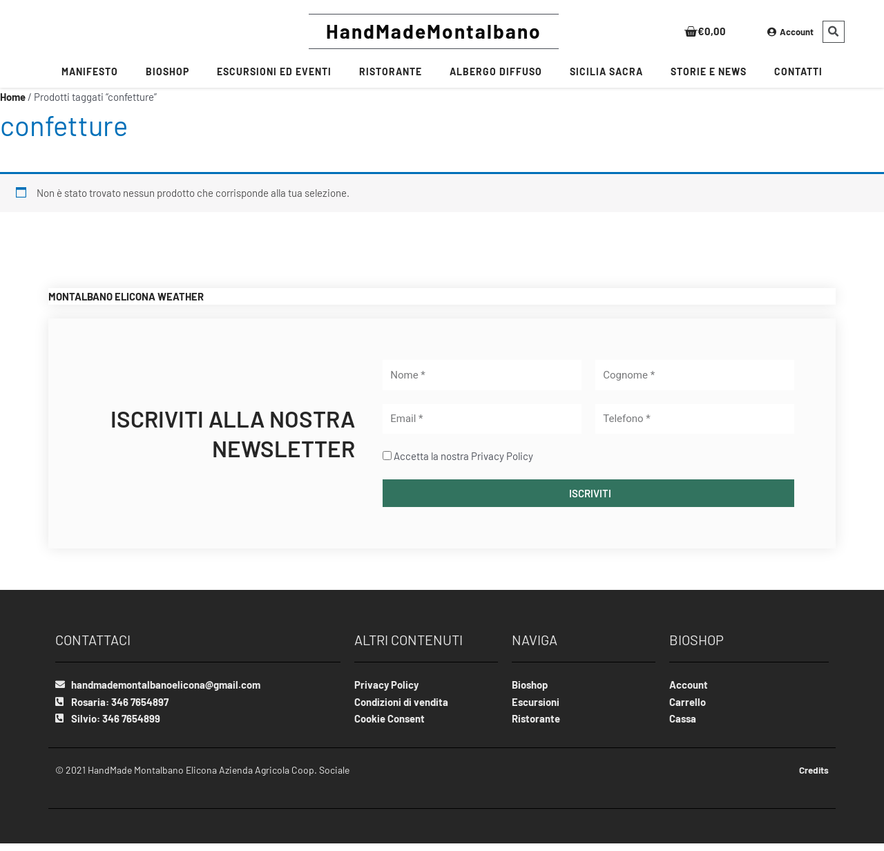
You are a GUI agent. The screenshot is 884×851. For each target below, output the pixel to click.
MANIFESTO (89, 71)
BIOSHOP (167, 71)
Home (13, 96)
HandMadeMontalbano (433, 31)
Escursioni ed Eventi (274, 71)
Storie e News (709, 71)
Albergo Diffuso (496, 71)
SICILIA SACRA (606, 71)
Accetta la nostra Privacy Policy (463, 456)
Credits (813, 770)
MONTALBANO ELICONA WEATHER (126, 296)
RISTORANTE (390, 71)
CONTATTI (798, 71)
